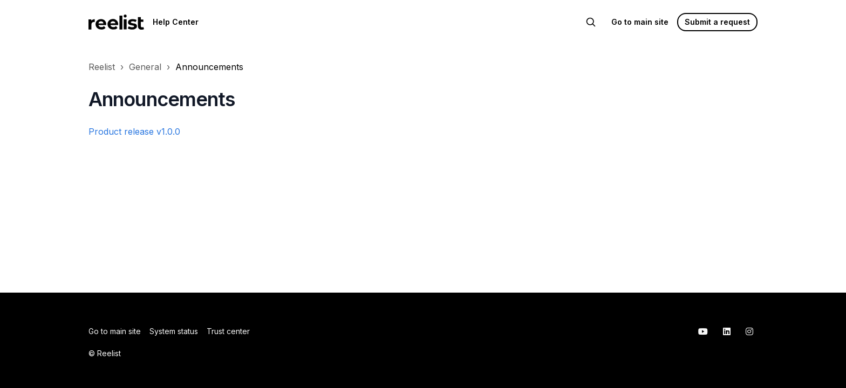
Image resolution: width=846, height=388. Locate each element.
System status (173, 331)
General (145, 66)
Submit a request (717, 21)
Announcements (209, 66)
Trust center (228, 331)
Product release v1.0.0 (134, 131)
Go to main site (639, 21)
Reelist (101, 66)
